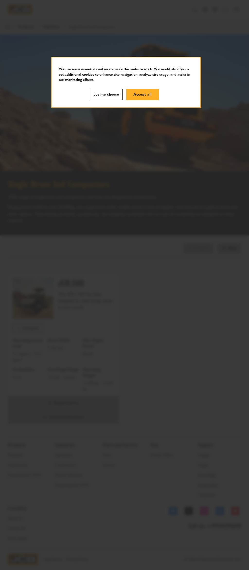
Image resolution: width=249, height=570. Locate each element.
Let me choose (106, 94)
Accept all (142, 94)
